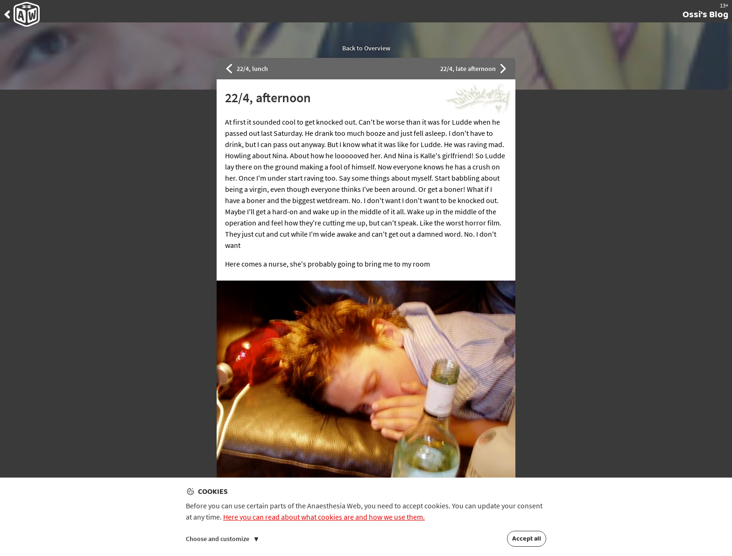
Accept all (526, 539)
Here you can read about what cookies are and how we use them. (324, 516)
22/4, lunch (247, 68)
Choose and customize (222, 539)
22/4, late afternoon (473, 68)
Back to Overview (366, 48)
